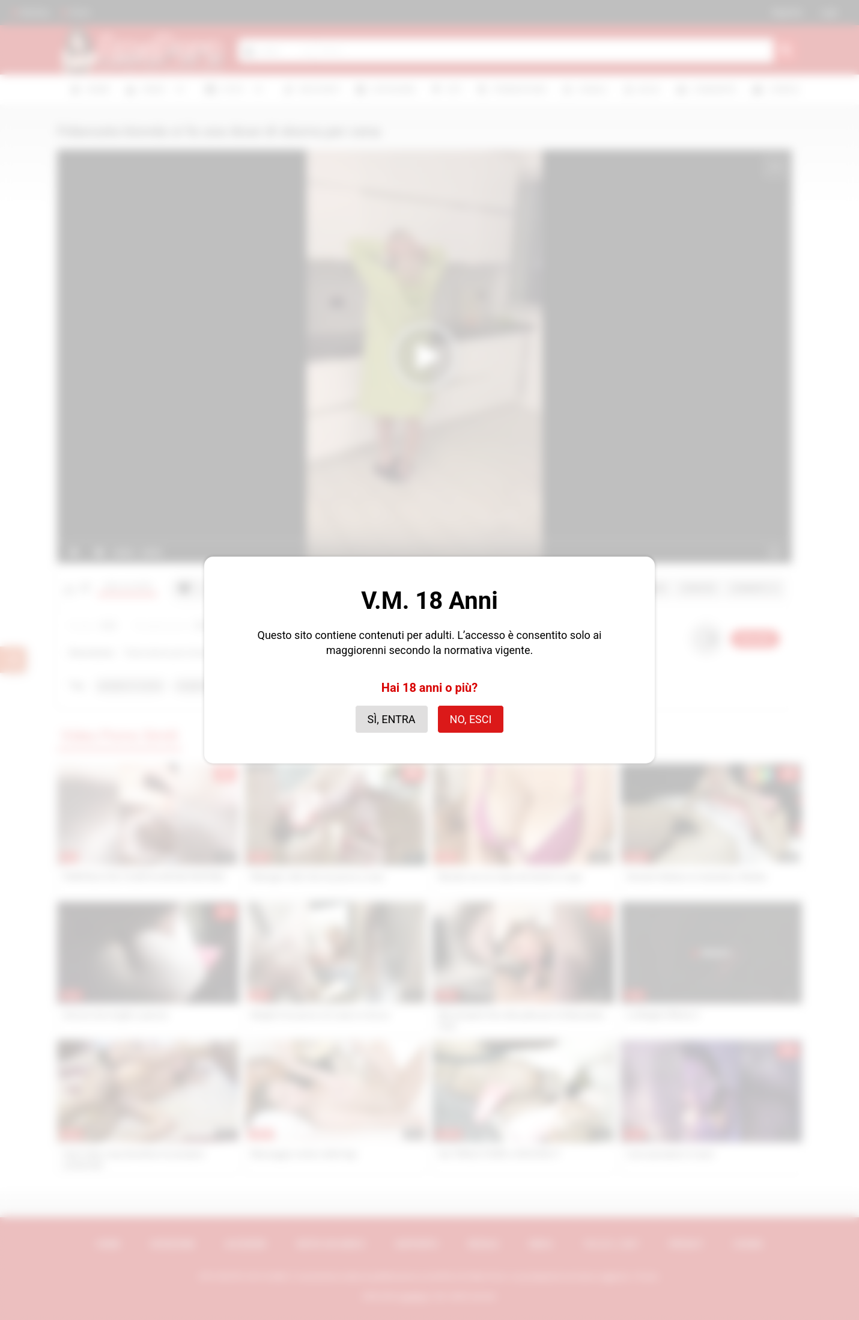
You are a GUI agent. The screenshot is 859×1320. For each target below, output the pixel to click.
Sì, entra (392, 719)
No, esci (471, 719)
